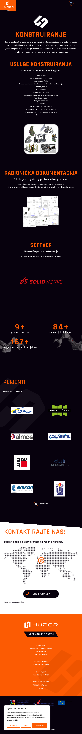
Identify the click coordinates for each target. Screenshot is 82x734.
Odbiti (26, 725)
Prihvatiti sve (40, 725)
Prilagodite (13, 725)
